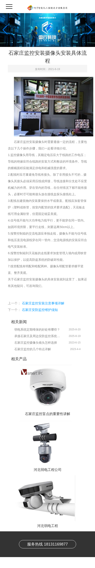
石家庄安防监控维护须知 (40, 310)
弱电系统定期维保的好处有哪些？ (37, 329)
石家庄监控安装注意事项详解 (43, 303)
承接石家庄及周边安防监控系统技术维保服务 (37, 336)
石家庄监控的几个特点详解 (32, 349)
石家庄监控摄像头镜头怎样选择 (35, 342)
